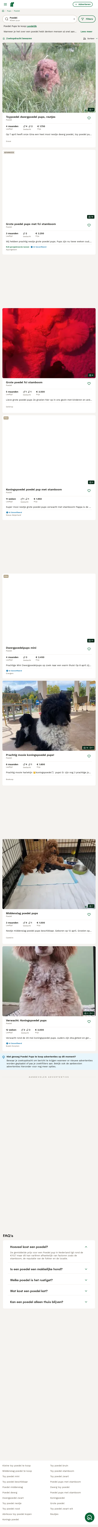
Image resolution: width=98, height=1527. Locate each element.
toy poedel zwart (59, 1476)
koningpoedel (57, 1498)
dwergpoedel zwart (13, 1498)
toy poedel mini (10, 1476)
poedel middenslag (12, 1487)
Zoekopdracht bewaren (17, 38)
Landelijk (32, 26)
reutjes (54, 1514)
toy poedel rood (11, 1508)
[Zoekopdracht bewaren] (89, 1517)
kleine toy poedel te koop (16, 1465)
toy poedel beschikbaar (15, 1481)
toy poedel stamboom (62, 1471)
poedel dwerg (9, 1492)
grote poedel (57, 1503)
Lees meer (86, 31)
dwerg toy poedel (60, 1487)
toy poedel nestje (12, 1503)
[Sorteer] (90, 38)
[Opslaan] (89, 118)
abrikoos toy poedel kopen (17, 1514)
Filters (87, 19)
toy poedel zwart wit (61, 1508)
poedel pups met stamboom (65, 1481)
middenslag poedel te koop (17, 1471)
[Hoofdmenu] (5, 4)
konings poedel (10, 1519)
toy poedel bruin (59, 1465)
